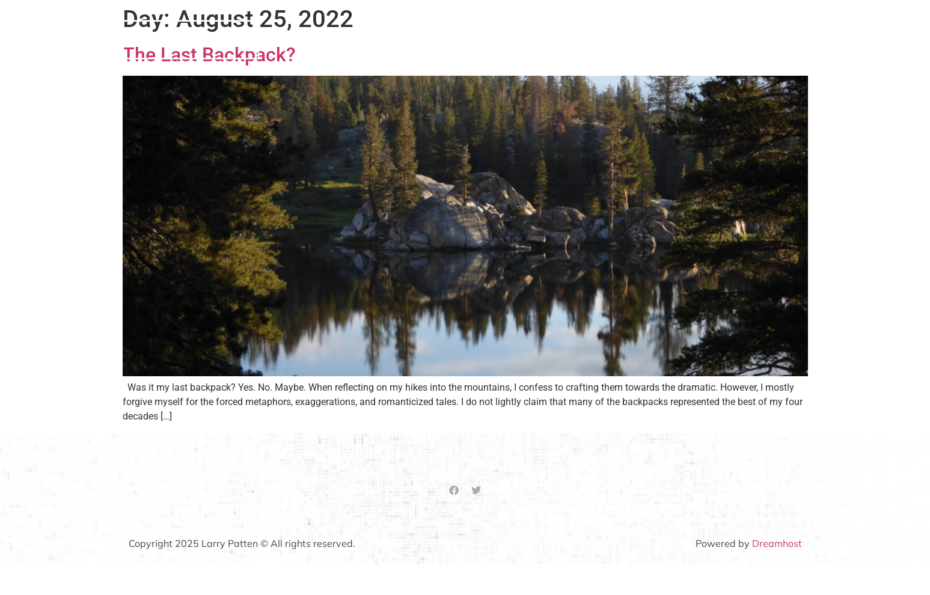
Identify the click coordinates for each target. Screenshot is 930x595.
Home (532, 39)
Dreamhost (777, 543)
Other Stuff (740, 39)
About (582, 39)
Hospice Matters (655, 39)
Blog (798, 39)
